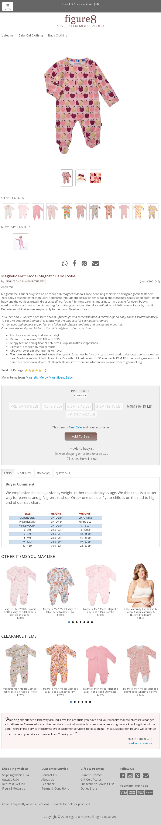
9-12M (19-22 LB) (81, 414)
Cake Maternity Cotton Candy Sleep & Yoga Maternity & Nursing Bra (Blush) (140, 612)
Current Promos (91, 775)
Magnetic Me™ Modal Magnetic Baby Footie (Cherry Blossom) (140, 690)
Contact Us (49, 775)
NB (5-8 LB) (53, 406)
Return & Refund (13, 784)
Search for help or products (71, 804)
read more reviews (140, 743)
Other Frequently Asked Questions (25, 804)
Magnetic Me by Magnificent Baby (25, 281)
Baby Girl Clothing (30, 35)
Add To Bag (80, 436)
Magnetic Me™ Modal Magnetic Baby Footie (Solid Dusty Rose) (100, 690)
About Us (47, 779)
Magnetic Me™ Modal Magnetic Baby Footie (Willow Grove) (60, 610)
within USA (21, 775)
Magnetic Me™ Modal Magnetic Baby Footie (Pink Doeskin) (100, 610)
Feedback (48, 784)
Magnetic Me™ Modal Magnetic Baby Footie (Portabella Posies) (20, 690)
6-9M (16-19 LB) (139, 406)
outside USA (10, 779)
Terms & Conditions (55, 788)
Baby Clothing (57, 35)
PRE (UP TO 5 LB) (24, 406)
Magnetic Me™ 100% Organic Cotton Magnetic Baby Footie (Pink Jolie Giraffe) (20, 612)
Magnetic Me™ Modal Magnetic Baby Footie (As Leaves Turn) (60, 690)
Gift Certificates (91, 779)
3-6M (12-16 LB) (108, 406)
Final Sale (75, 427)
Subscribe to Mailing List (97, 784)
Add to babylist (83, 448)
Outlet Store (88, 788)
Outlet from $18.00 (84, 459)
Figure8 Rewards (13, 788)
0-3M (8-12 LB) (79, 406)
